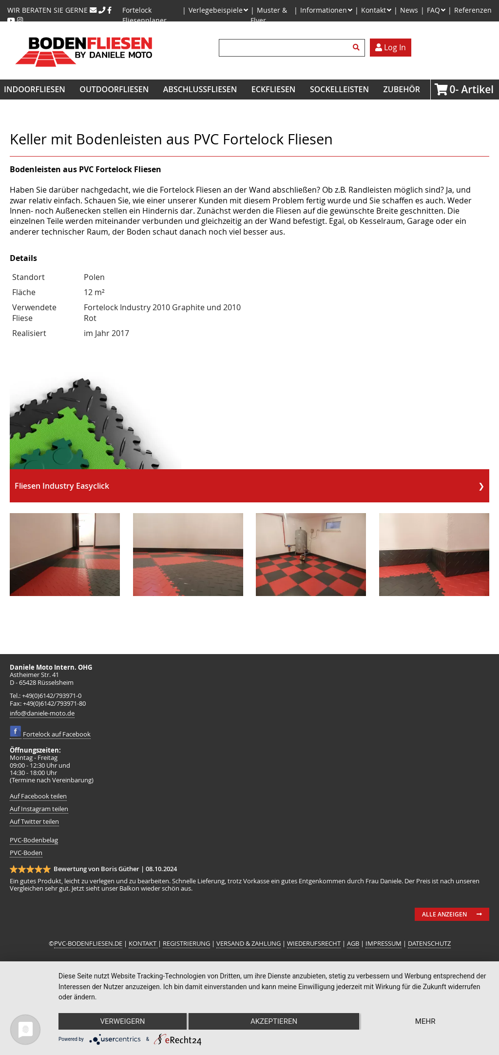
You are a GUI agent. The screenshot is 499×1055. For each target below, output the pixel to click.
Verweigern (122, 1021)
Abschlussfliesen (200, 89)
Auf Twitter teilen (34, 821)
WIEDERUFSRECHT (314, 943)
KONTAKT (143, 943)
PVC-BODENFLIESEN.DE (88, 943)
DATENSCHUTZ (429, 943)
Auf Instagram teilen (39, 809)
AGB (353, 943)
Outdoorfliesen (114, 89)
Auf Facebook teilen (38, 796)
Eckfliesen (273, 89)
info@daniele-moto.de (42, 713)
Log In (390, 47)
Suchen (357, 48)
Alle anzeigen (444, 914)
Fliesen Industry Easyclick (62, 485)
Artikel (452, 89)
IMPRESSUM (383, 943)
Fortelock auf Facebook (57, 734)
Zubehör (402, 89)
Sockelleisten (339, 89)
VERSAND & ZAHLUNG (248, 943)
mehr (425, 1021)
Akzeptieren (273, 1021)
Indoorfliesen (34, 89)
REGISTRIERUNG (186, 943)
